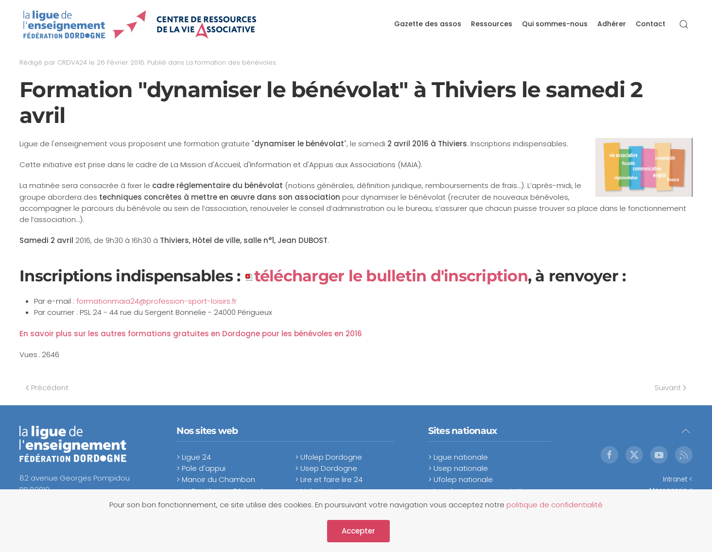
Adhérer (611, 24)
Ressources (491, 24)
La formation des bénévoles (231, 62)
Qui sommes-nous (555, 24)
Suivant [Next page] (670, 387)
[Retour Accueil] (140, 24)
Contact (650, 24)
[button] (684, 24)
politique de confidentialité (554, 505)
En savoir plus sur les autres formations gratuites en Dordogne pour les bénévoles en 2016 (190, 333)
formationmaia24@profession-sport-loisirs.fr (156, 301)
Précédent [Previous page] (47, 387)
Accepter (358, 531)
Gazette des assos (427, 24)
